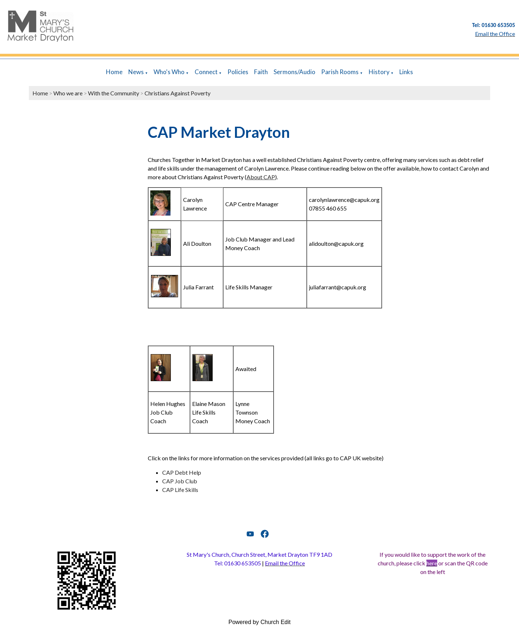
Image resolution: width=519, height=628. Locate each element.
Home (114, 72)
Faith (261, 72)
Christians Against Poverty (177, 93)
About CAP (261, 176)
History (379, 72)
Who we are (68, 93)
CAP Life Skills (180, 489)
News (136, 72)
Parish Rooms (340, 72)
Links (406, 72)
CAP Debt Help (181, 472)
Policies (237, 72)
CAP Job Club (179, 481)
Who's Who (169, 72)
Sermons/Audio (294, 72)
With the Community (113, 93)
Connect (206, 72)
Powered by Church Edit (260, 622)
